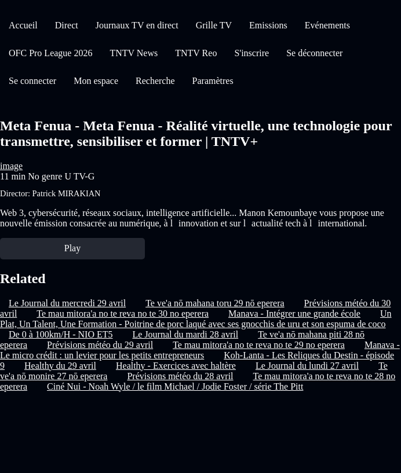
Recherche (155, 81)
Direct (66, 25)
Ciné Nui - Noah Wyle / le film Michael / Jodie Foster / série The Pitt (175, 386)
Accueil (23, 25)
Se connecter (32, 81)
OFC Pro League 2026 (50, 53)
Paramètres (213, 81)
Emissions (268, 25)
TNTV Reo (196, 53)
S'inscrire (251, 53)
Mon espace (96, 81)
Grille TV (214, 25)
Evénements (327, 25)
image (11, 166)
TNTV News (134, 53)
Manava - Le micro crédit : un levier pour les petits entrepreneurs (200, 350)
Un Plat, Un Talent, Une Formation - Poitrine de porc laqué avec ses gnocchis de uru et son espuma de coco (196, 319)
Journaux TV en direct (137, 25)
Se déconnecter (314, 53)
